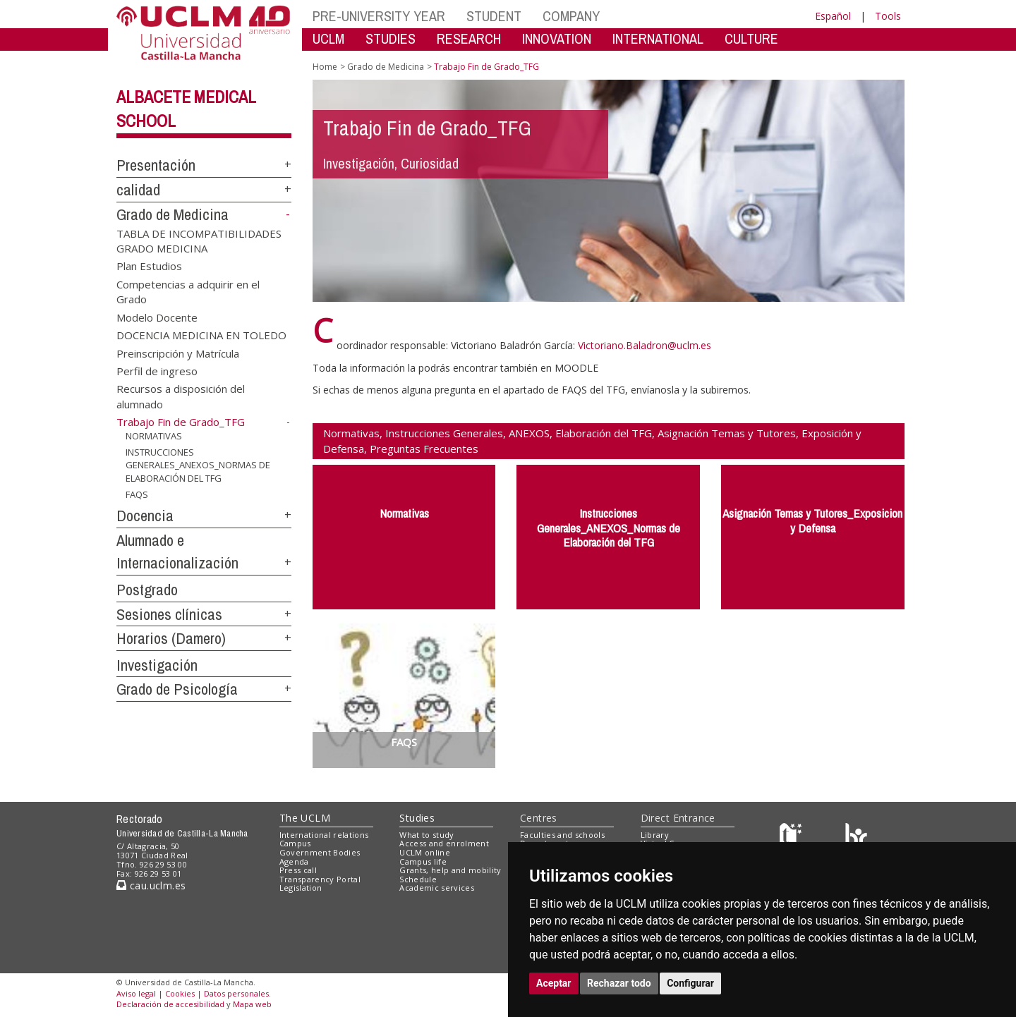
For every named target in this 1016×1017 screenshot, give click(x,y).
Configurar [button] (690, 983)
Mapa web (252, 1004)
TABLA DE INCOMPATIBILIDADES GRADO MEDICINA (199, 240)
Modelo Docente (157, 317)
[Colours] (856, 837)
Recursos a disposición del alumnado (180, 396)
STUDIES (390, 38)
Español (833, 16)
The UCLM (304, 817)
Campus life (423, 861)
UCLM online (424, 852)
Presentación (155, 165)
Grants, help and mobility (450, 870)
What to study (426, 834)
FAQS (137, 493)
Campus (295, 843)
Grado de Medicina (172, 214)
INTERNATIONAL (657, 38)
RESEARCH (469, 38)
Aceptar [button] (554, 983)
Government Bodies (320, 852)
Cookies (180, 993)
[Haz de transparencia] (793, 837)
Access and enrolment (444, 843)
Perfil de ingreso (157, 371)
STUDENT (493, 15)
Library (655, 834)
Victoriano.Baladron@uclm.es (644, 345)
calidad (138, 189)
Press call (298, 870)
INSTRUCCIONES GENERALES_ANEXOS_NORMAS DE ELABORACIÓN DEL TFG (198, 465)
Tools (888, 16)
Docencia (145, 515)
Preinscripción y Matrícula (177, 353)
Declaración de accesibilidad (170, 1004)
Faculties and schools (562, 834)
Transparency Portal (320, 879)
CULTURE (751, 38)
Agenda (294, 861)
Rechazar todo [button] (619, 983)
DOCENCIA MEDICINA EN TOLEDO (201, 335)
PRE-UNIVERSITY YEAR (379, 15)
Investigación (157, 665)
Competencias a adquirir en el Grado (188, 290)
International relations (324, 834)
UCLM (328, 38)
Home (325, 67)
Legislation (300, 887)
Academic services (436, 887)
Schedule (418, 879)
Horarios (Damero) (171, 638)
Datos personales (236, 993)
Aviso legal (136, 993)
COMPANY (571, 15)
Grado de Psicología (177, 689)
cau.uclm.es (151, 885)
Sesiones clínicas (169, 614)
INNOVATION (556, 38)
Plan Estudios (149, 266)
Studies (417, 817)
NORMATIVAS (154, 436)
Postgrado (147, 589)
